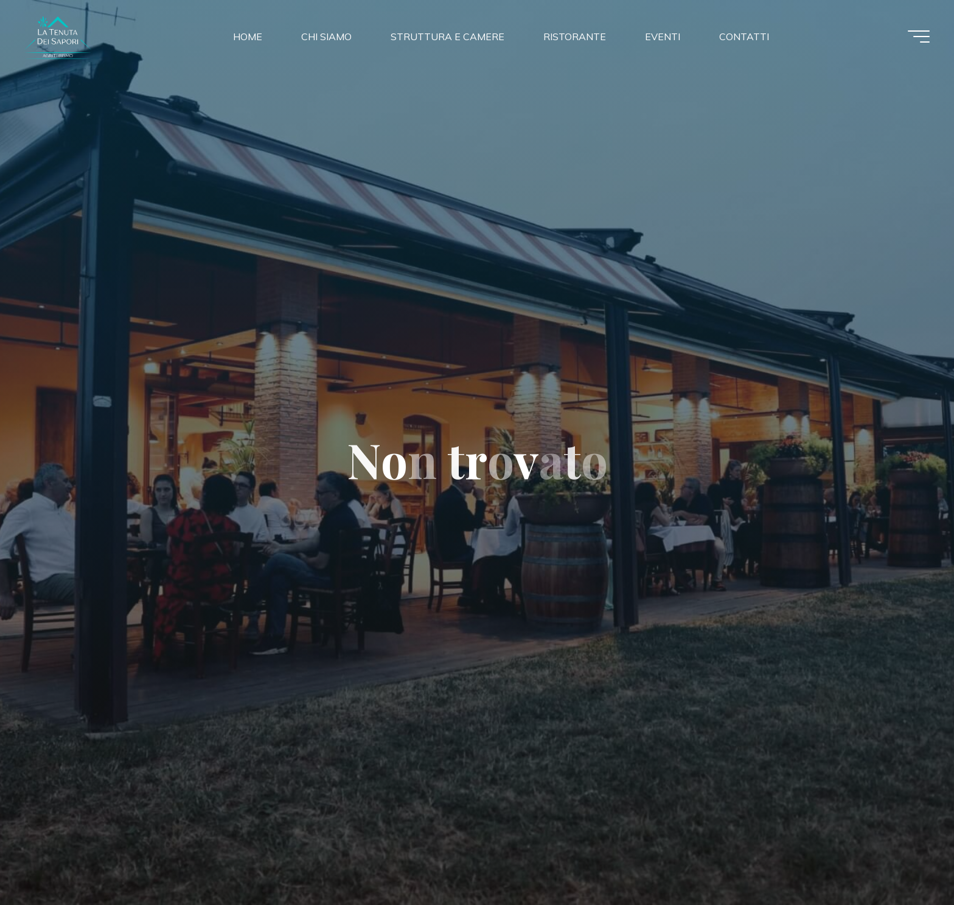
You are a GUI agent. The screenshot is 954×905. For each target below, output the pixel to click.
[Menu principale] (919, 36)
